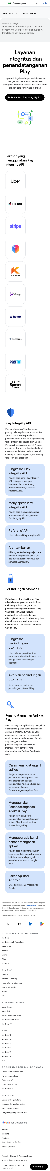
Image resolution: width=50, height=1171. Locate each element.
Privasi (4, 991)
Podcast (5, 963)
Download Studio (9, 1084)
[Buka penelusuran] (36, 3)
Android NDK (7, 1088)
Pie (3, 1060)
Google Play (11, 13)
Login (44, 3)
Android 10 (6, 1056)
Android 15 (6, 1035)
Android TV (7, 1024)
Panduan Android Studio (12, 1071)
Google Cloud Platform (12, 1142)
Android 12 (6, 1048)
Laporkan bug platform (11, 1100)
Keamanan (6, 946)
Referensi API (18, 531)
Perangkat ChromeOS (11, 1015)
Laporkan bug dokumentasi (13, 1104)
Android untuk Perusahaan (13, 942)
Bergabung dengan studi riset (14, 1112)
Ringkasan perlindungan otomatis (18, 643)
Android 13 (6, 1043)
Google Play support (10, 1108)
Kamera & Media (9, 987)
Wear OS (6, 1011)
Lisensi (13, 1156)
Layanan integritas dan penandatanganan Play (25, 62)
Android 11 (6, 1052)
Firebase (5, 1138)
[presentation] (25, 423)
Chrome (5, 1134)
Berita (4, 955)
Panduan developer (10, 1076)
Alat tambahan (19, 548)
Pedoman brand (26, 1156)
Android (5, 938)
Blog (4, 959)
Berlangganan (40, 1166)
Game (5, 974)
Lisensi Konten (31, 905)
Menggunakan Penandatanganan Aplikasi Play (22, 807)
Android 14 (6, 1039)
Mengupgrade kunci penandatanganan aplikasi (23, 842)
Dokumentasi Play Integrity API (24, 97)
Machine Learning (9, 979)
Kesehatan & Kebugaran (12, 983)
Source (5, 950)
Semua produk (8, 1146)
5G (3, 996)
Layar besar (7, 1007)
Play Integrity (31, 13)
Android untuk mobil (10, 1019)
